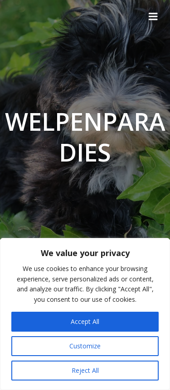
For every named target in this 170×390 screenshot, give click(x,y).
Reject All (85, 370)
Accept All (85, 321)
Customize (85, 346)
